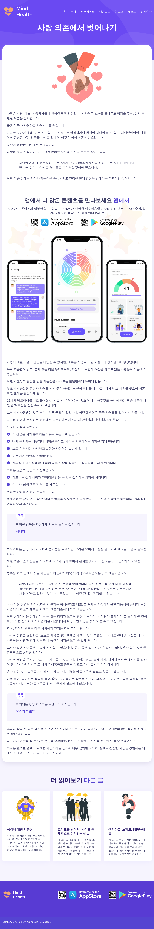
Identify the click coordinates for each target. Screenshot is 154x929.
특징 (73, 11)
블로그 (119, 11)
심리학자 (146, 11)
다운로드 (104, 11)
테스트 (132, 11)
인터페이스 (87, 11)
